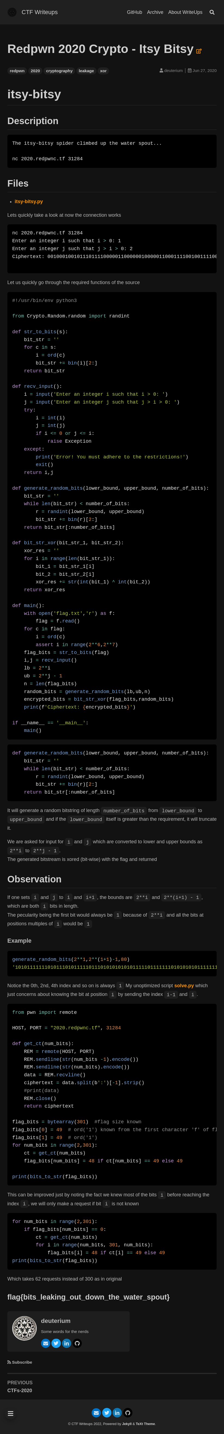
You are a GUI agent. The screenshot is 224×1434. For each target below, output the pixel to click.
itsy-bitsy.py (29, 201)
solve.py (184, 985)
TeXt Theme (145, 1424)
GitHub (134, 12)
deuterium (56, 1320)
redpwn (17, 70)
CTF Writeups (40, 12)
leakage (86, 70)
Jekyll (127, 1424)
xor (103, 70)
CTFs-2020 (19, 1390)
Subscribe (22, 1362)
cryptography (59, 70)
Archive (155, 12)
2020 (35, 70)
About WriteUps (185, 12)
